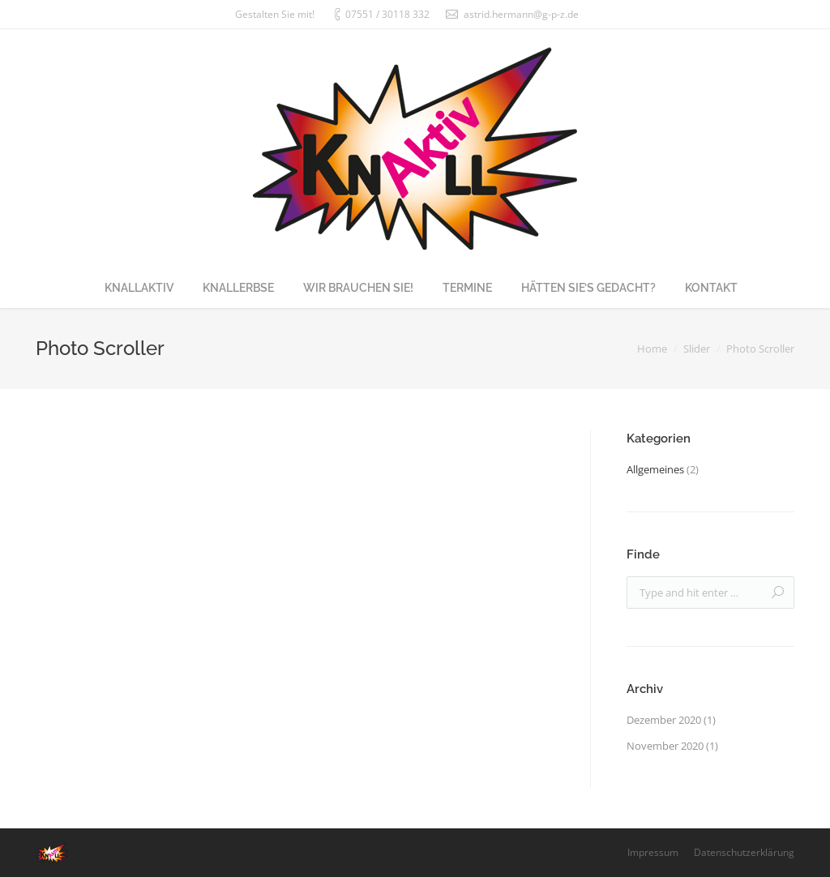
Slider (696, 348)
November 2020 (665, 745)
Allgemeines (655, 469)
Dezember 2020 (664, 719)
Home (652, 348)
